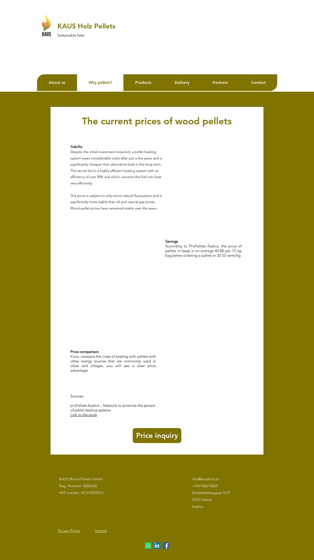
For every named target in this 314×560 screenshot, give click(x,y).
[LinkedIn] (157, 545)
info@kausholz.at (205, 479)
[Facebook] (166, 545)
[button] (157, 435)
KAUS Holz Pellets (86, 26)
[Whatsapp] (148, 545)
